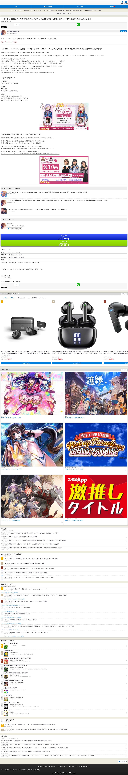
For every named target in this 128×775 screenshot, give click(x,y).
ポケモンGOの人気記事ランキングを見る (10, 629)
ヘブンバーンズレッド (6, 277)
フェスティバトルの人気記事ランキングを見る (11, 623)
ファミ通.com (78, 766)
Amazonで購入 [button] (26, 363)
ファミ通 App (6, 2)
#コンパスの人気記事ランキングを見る (10, 592)
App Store (64, 237)
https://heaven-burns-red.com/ (15, 254)
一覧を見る (124, 293)
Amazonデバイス (32, 298)
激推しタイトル (67, 13)
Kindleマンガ (21, 298)
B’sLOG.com (86, 766)
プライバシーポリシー (62, 766)
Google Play (64, 243)
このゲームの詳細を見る (15, 228)
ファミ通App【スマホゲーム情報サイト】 (21, 10)
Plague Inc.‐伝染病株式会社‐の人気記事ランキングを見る (13, 605)
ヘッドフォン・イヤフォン (9, 298)
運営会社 (53, 766)
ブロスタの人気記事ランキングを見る (9, 611)
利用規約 (47, 766)
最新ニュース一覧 (37, 10)
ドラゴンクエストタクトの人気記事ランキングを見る (13, 636)
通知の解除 (71, 766)
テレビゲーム (42, 298)
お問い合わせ (40, 766)
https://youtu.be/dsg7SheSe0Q (9, 90)
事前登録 (59, 13)
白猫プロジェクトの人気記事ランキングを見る (11, 617)
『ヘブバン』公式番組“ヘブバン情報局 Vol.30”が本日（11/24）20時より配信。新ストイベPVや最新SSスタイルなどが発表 (72, 10)
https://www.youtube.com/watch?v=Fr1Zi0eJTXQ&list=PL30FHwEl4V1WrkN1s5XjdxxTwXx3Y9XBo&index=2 (30, 154)
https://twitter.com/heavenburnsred (16, 257)
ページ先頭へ (123, 761)
